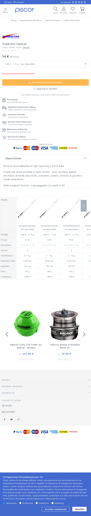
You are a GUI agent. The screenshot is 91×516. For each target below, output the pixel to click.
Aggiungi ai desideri (46, 166)
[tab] (45, 235)
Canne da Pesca (52, 20)
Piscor (14, 20)
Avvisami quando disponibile (45, 159)
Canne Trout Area (71, 20)
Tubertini (26, 125)
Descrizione (13, 235)
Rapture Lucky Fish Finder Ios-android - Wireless (26, 423)
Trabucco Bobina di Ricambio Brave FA (64, 423)
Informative (8, 470)
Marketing (59, 503)
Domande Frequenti (12, 463)
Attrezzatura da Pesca (30, 20)
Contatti (18, 2)
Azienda (6, 457)
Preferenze (28, 503)
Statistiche (44, 503)
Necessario (11, 503)
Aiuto (8, 2)
